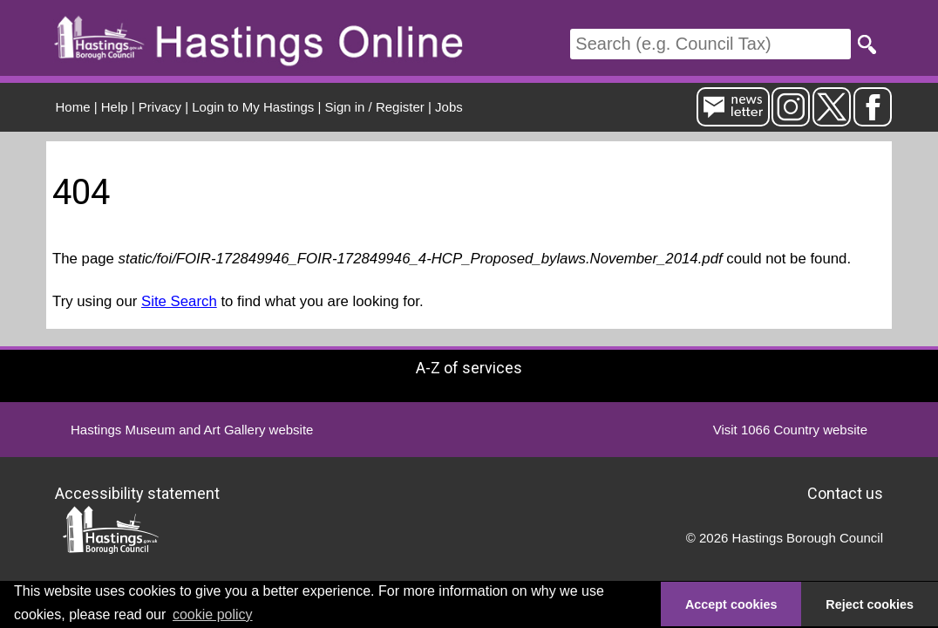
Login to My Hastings (253, 106)
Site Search (179, 301)
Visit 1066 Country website (790, 429)
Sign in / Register (375, 106)
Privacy (160, 106)
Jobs (449, 106)
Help (114, 106)
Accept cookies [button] (731, 604)
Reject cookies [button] (870, 604)
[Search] (710, 44)
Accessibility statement (137, 492)
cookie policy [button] (213, 614)
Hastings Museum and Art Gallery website (192, 429)
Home (73, 106)
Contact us (845, 492)
